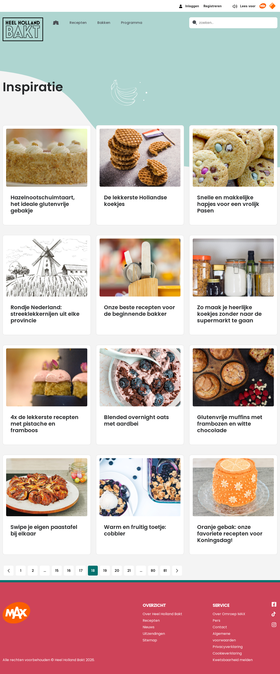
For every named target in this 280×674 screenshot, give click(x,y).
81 (165, 564)
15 (57, 564)
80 (153, 564)
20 (117, 564)
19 (105, 564)
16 (69, 564)
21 (129, 564)
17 (81, 564)
